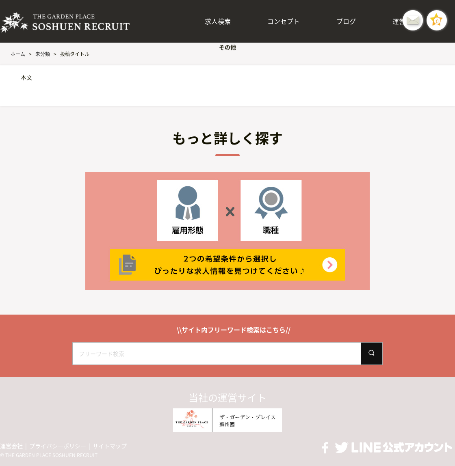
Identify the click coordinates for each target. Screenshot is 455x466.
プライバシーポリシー (57, 446)
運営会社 (11, 446)
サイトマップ (110, 446)
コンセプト (283, 21)
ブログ (346, 21)
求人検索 (218, 21)
